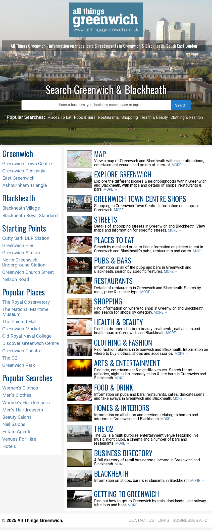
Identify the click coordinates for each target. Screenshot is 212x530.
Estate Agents (17, 431)
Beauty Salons (17, 417)
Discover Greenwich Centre (30, 343)
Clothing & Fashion (186, 117)
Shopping (129, 117)
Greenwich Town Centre (27, 163)
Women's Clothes (20, 388)
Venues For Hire (19, 439)
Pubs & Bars (85, 117)
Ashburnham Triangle (24, 185)
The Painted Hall (19, 321)
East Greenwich (18, 178)
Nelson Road (15, 279)
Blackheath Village (21, 208)
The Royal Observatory (26, 302)
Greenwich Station (21, 253)
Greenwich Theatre (22, 351)
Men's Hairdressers (22, 410)
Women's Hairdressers (26, 402)
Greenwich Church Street (28, 272)
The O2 (9, 358)
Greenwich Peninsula (23, 171)
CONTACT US (141, 520)
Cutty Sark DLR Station (25, 238)
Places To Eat (59, 117)
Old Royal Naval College (27, 336)
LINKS (163, 520)
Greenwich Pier (18, 245)
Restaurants (108, 117)
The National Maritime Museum (25, 311)
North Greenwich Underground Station (23, 262)
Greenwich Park (18, 365)
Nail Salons (13, 424)
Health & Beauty (154, 117)
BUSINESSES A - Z (190, 520)
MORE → (179, 165)
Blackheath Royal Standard (30, 215)
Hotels (9, 446)
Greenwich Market (21, 329)
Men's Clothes (16, 395)
